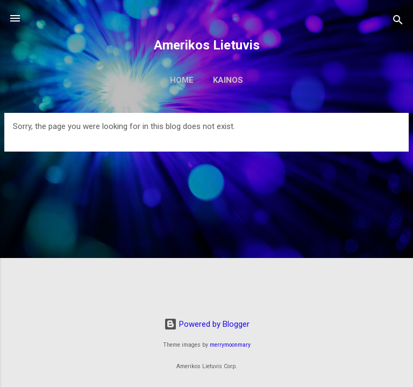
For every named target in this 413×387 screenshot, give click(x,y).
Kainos (228, 80)
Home (182, 80)
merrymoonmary (230, 344)
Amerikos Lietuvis (207, 45)
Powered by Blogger (207, 324)
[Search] (397, 21)
